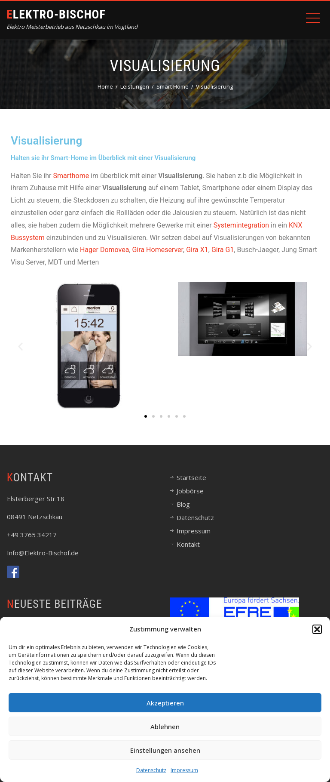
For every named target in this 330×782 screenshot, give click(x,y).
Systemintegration (242, 225)
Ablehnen (165, 726)
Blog (183, 504)
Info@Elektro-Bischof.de (43, 552)
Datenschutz (151, 770)
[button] (317, 629)
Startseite (191, 477)
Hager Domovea (104, 250)
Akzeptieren (165, 703)
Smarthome (72, 176)
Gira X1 (196, 250)
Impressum (184, 770)
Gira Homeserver (157, 250)
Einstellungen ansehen (165, 750)
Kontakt (188, 544)
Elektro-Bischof (56, 14)
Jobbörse (190, 490)
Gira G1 (222, 250)
